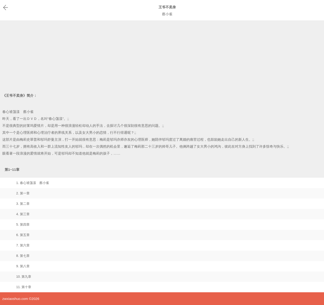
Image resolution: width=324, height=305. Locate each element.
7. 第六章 (23, 245)
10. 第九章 (23, 276)
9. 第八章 (23, 266)
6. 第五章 (23, 235)
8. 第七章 (23, 256)
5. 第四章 (23, 224)
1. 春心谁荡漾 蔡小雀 (32, 183)
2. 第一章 (23, 193)
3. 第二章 (23, 203)
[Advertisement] (162, 55)
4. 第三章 (23, 214)
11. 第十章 (23, 287)
